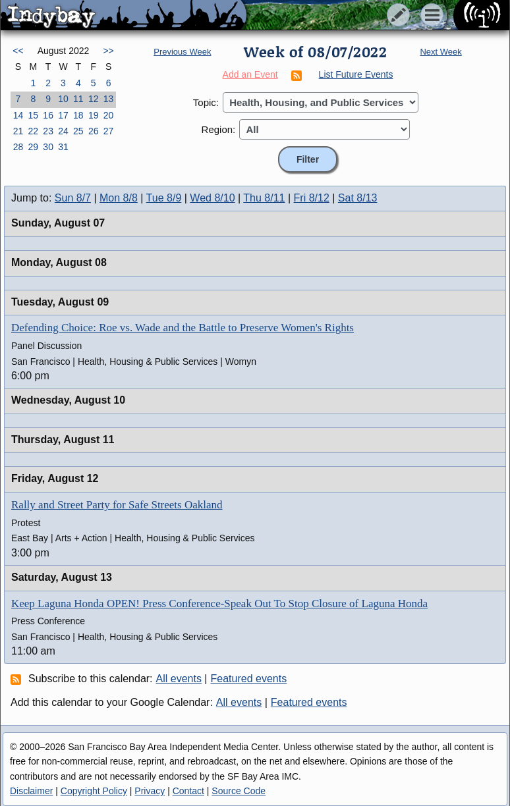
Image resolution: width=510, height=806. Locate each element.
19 (93, 115)
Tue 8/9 (164, 197)
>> (108, 50)
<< (18, 50)
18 (78, 115)
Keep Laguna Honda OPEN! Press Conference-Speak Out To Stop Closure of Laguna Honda (219, 603)
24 (63, 131)
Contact (188, 791)
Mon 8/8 (118, 197)
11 (78, 99)
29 (33, 147)
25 (78, 131)
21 (18, 131)
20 (108, 115)
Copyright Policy (94, 791)
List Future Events (356, 74)
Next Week (440, 52)
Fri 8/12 (311, 197)
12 (93, 99)
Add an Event (250, 74)
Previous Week (182, 52)
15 (33, 115)
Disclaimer (31, 791)
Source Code (239, 791)
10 (63, 99)
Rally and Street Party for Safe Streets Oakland (117, 504)
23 (48, 131)
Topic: (206, 102)
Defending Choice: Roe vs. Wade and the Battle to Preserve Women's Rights (182, 327)
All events (179, 678)
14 (18, 115)
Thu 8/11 (264, 197)
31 (63, 147)
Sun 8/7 (73, 197)
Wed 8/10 (212, 197)
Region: (219, 129)
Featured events (249, 678)
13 (108, 99)
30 (48, 147)
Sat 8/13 (358, 197)
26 (93, 131)
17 (63, 115)
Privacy (149, 791)
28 (18, 147)
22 (33, 131)
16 (48, 115)
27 (108, 131)
